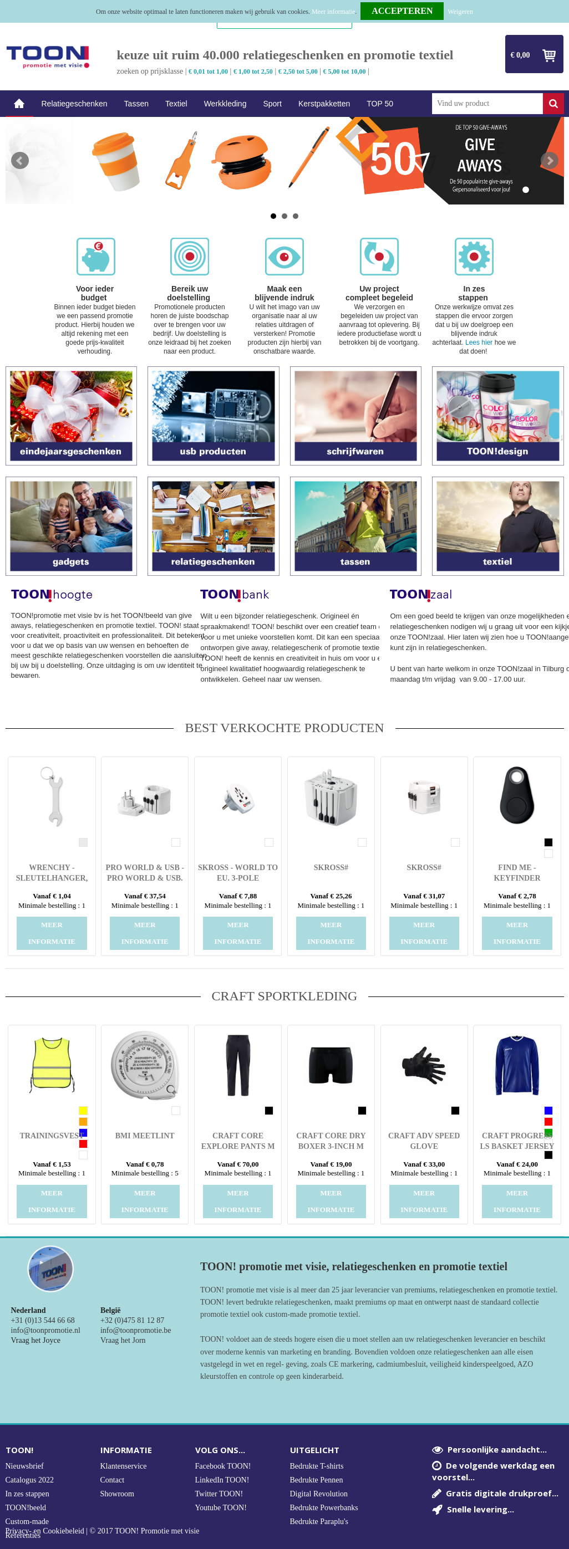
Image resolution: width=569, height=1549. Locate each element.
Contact (112, 1480)
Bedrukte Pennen (316, 1480)
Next (549, 161)
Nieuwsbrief (25, 1466)
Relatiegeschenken (75, 103)
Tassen (136, 103)
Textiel (176, 103)
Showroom (117, 1494)
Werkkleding (225, 103)
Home (19, 104)
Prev (20, 161)
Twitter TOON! (219, 1494)
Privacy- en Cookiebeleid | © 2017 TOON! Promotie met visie (103, 1531)
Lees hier (478, 342)
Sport (272, 103)
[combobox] (487, 103)
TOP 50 (380, 103)
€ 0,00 (520, 55)
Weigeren (460, 12)
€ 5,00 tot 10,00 (344, 71)
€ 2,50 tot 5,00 (298, 71)
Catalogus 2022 (30, 1480)
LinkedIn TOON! (222, 1480)
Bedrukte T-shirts (317, 1466)
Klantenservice (123, 1466)
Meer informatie (333, 12)
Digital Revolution (319, 1494)
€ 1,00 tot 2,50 (253, 71)
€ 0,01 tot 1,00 (208, 71)
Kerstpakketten (324, 103)
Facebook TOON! (223, 1466)
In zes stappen (27, 1494)
